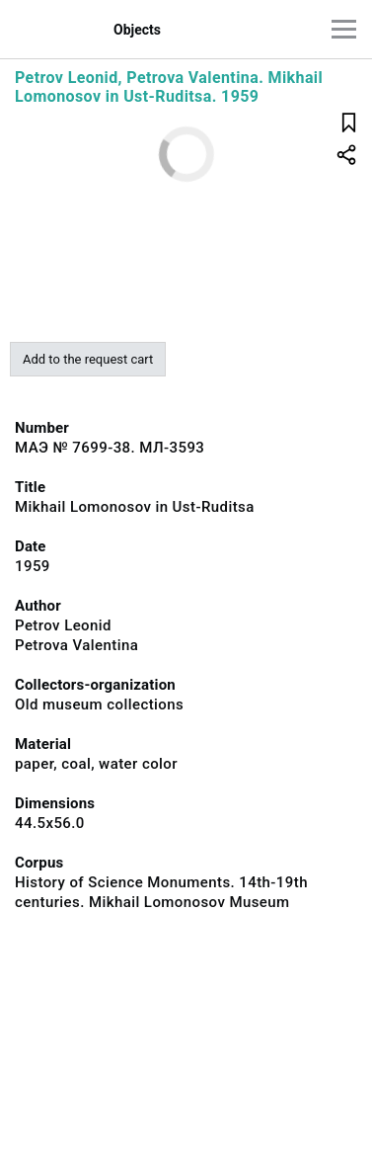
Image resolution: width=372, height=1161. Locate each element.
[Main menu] (344, 29)
